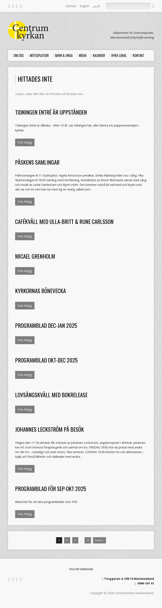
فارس (96, 6)
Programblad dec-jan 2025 (46, 325)
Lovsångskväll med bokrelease (51, 395)
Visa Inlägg (25, 142)
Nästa (99, 540)
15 (87, 540)
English (84, 6)
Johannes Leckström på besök (49, 429)
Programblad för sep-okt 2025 (50, 488)
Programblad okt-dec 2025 (46, 360)
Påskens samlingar (37, 162)
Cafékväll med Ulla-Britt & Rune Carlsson (64, 221)
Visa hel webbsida (81, 569)
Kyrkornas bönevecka (40, 290)
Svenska (71, 6)
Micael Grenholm (35, 256)
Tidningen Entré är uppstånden (51, 112)
